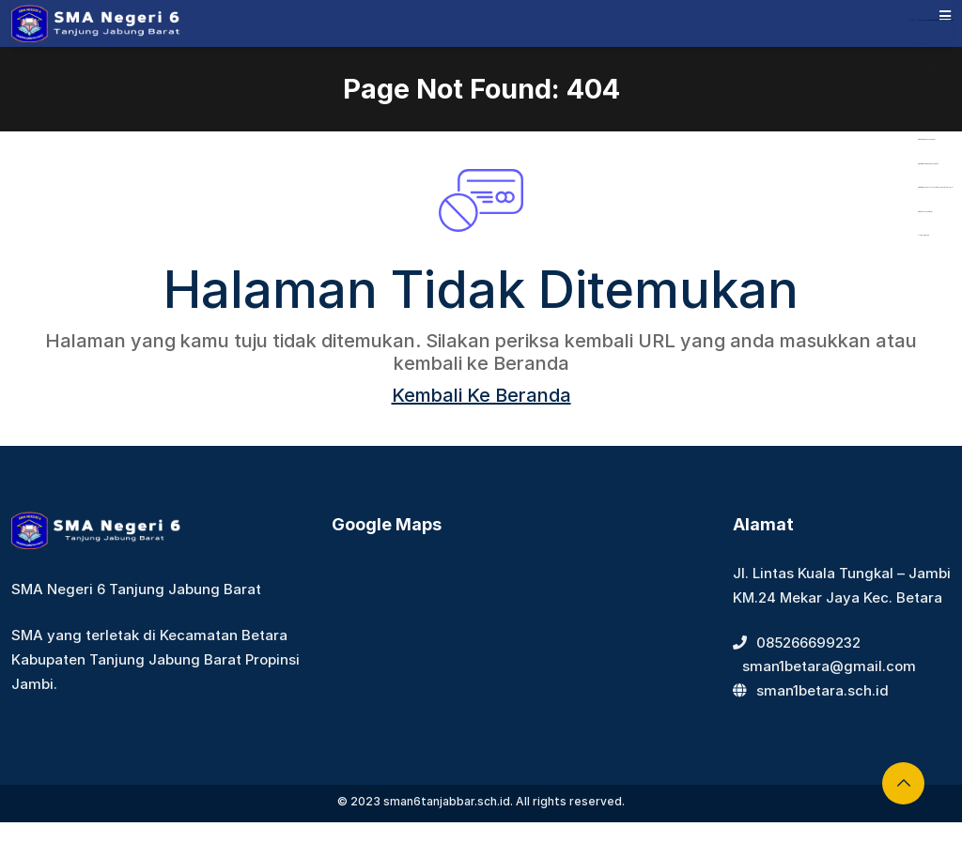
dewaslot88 (922, 43)
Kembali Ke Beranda (481, 395)
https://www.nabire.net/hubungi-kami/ (928, 163)
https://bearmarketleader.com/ (926, 139)
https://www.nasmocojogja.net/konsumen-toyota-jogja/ (935, 187)
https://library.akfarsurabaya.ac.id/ (927, 20)
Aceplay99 (922, 91)
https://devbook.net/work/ (925, 211)
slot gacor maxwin (923, 235)
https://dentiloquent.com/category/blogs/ (930, 68)
